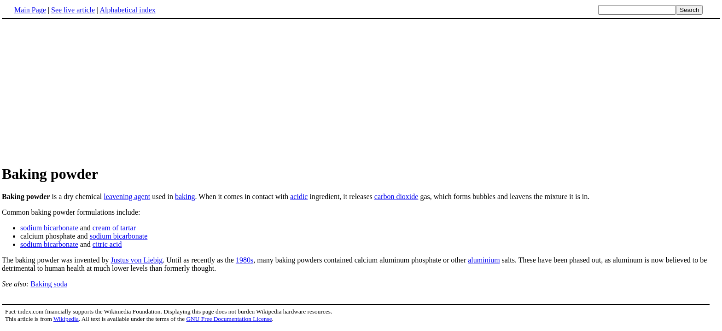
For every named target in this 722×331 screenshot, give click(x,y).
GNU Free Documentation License (229, 318)
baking (185, 196)
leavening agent (127, 196)
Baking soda (48, 284)
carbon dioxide (396, 196)
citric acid (107, 244)
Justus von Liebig (137, 260)
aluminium (484, 260)
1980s (244, 260)
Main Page (30, 10)
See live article (73, 10)
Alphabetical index (127, 10)
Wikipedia (66, 318)
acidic (299, 196)
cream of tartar (114, 228)
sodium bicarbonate (49, 228)
